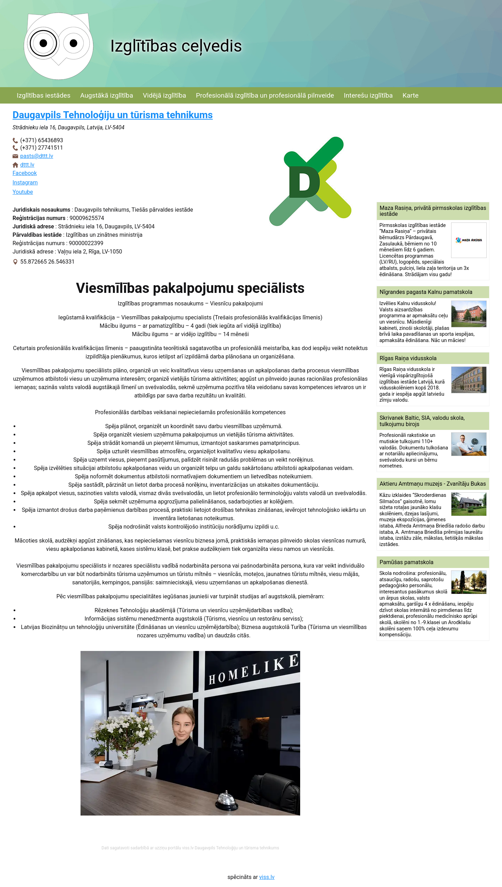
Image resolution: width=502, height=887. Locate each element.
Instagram (25, 182)
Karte (411, 95)
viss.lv (267, 877)
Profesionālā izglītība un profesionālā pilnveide (265, 95)
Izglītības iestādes (43, 95)
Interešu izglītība (368, 95)
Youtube (23, 192)
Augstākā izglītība (106, 95)
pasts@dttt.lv (36, 156)
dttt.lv (27, 164)
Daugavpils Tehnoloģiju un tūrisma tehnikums (113, 115)
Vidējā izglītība (164, 95)
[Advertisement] (432, 152)
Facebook (25, 173)
